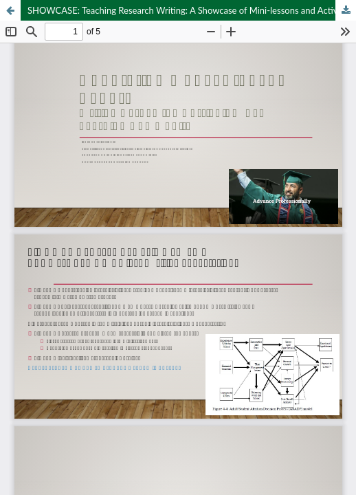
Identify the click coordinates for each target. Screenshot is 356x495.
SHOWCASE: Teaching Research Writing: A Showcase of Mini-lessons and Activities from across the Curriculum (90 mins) (191, 10)
